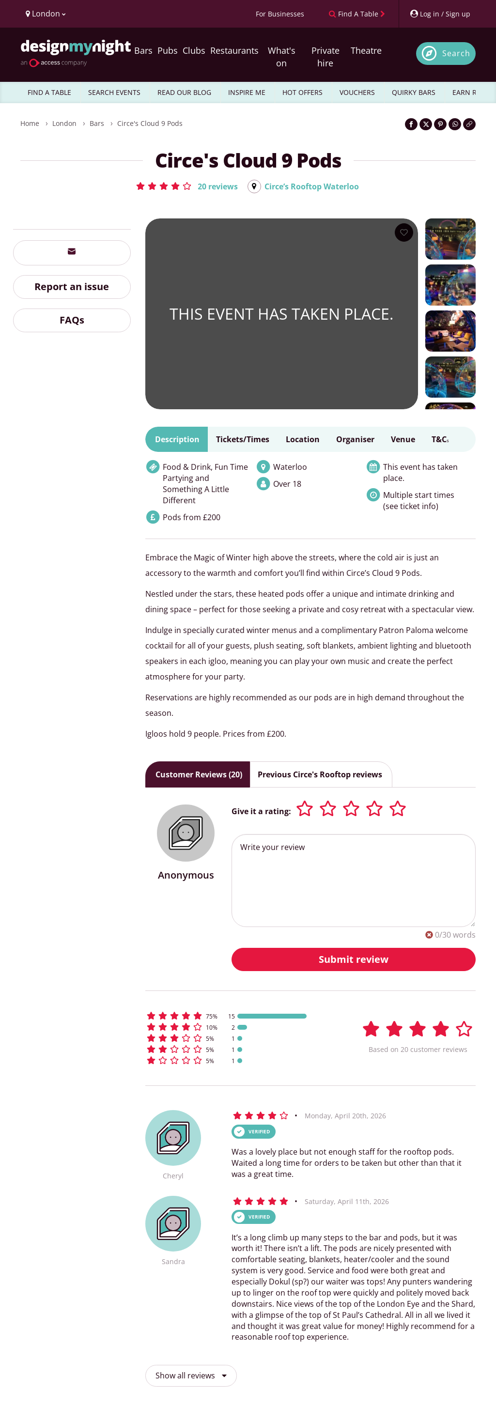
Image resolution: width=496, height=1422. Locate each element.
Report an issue (71, 286)
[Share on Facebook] (411, 124)
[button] (186, 186)
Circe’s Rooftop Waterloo (311, 186)
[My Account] (440, 14)
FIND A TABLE (49, 92)
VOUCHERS (357, 92)
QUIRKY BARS (413, 92)
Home (29, 123)
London (64, 123)
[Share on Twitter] (425, 124)
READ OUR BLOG (184, 92)
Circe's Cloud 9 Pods (150, 123)
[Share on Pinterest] (440, 124)
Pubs (167, 50)
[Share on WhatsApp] (455, 124)
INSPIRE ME (246, 92)
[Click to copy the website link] (469, 124)
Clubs (194, 50)
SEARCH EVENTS (114, 92)
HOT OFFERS (302, 92)
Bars (143, 50)
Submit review (353, 959)
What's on (281, 57)
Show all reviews (191, 1375)
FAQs (72, 319)
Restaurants (234, 50)
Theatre (366, 50)
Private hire (325, 57)
